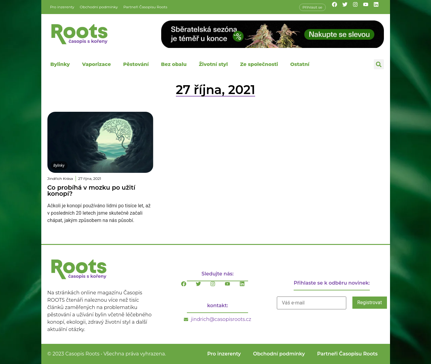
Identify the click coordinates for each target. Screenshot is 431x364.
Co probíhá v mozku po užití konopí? (91, 190)
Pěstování (136, 64)
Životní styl (213, 64)
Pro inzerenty (62, 7)
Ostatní (300, 64)
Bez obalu (174, 64)
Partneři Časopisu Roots (145, 7)
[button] (379, 64)
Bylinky (60, 64)
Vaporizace (96, 64)
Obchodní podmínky (99, 7)
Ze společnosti (259, 64)
